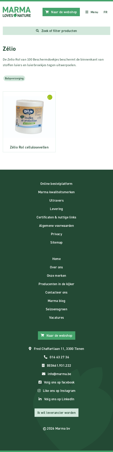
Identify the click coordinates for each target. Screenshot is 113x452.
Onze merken (56, 275)
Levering (56, 209)
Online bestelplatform (56, 183)
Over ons (56, 267)
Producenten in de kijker (56, 284)
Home (56, 259)
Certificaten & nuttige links (56, 217)
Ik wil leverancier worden (56, 412)
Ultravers (56, 200)
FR (105, 12)
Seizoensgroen (56, 309)
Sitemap (56, 242)
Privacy (56, 234)
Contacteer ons (56, 292)
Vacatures (56, 317)
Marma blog (56, 301)
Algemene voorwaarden (56, 225)
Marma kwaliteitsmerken (56, 192)
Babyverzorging (14, 78)
